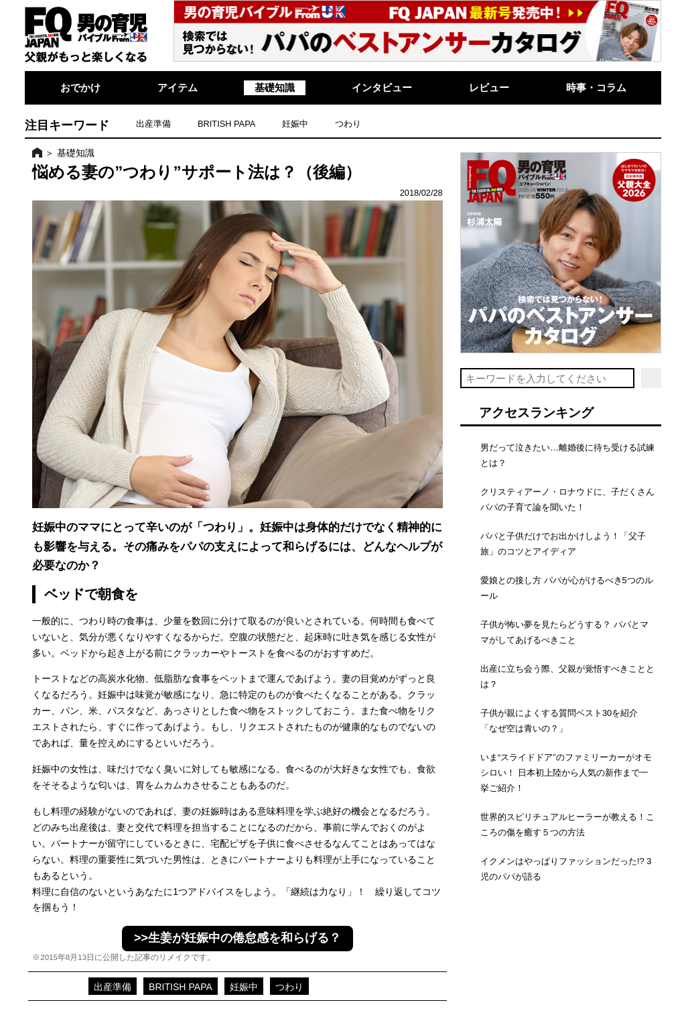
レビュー (489, 87)
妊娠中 (295, 124)
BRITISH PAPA (226, 124)
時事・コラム (596, 87)
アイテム (177, 87)
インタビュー (382, 87)
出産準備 (153, 124)
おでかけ (80, 87)
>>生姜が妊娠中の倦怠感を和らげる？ (237, 938)
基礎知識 (275, 87)
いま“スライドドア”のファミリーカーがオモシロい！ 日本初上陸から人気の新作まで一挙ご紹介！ (566, 772)
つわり (348, 124)
